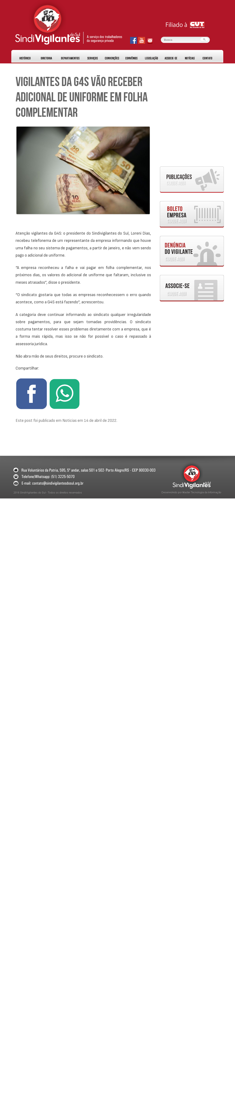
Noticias (69, 420)
